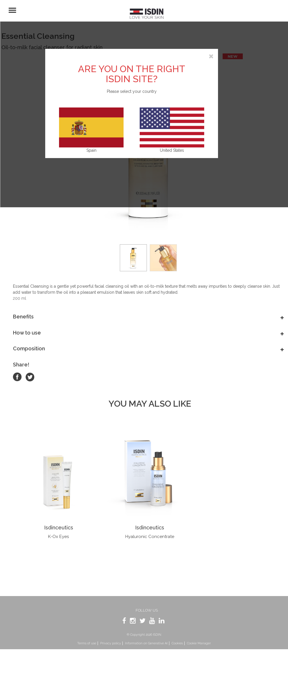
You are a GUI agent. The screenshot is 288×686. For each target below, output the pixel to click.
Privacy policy (110, 643)
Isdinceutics (58, 527)
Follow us (147, 610)
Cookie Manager (199, 643)
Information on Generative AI (146, 643)
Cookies (177, 643)
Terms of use (86, 643)
